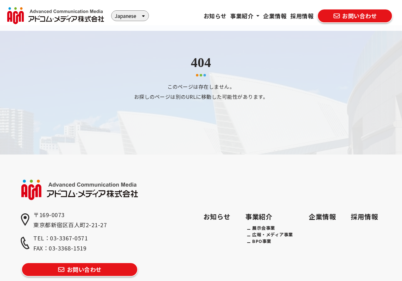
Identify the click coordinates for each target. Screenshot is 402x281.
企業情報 (274, 16)
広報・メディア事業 (272, 234)
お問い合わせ (355, 16)
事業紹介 (258, 216)
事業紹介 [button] (242, 16)
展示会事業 (263, 228)
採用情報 (301, 16)
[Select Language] (130, 15)
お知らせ (215, 16)
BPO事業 (261, 241)
